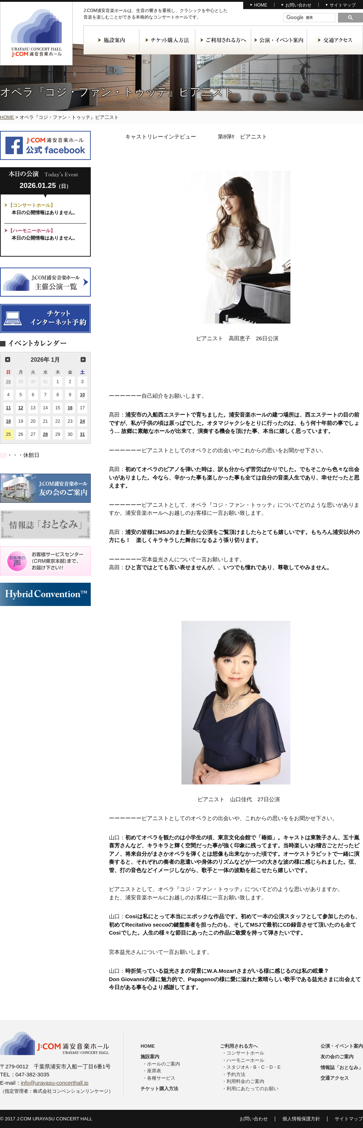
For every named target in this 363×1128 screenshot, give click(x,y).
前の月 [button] (7, 359)
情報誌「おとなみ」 (342, 1067)
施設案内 (111, 40)
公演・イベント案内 (279, 40)
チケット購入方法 (167, 40)
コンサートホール (245, 1053)
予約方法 (236, 1074)
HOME (260, 5)
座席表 (154, 1070)
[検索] (309, 18)
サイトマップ (343, 5)
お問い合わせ (298, 5)
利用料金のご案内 (245, 1081)
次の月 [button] (83, 359)
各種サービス (161, 1078)
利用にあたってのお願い (252, 1088)
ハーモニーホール (245, 1060)
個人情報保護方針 (301, 1118)
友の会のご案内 (337, 1056)
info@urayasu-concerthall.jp (55, 1083)
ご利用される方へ (223, 40)
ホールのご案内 (163, 1064)
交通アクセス (335, 40)
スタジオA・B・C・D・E (254, 1067)
